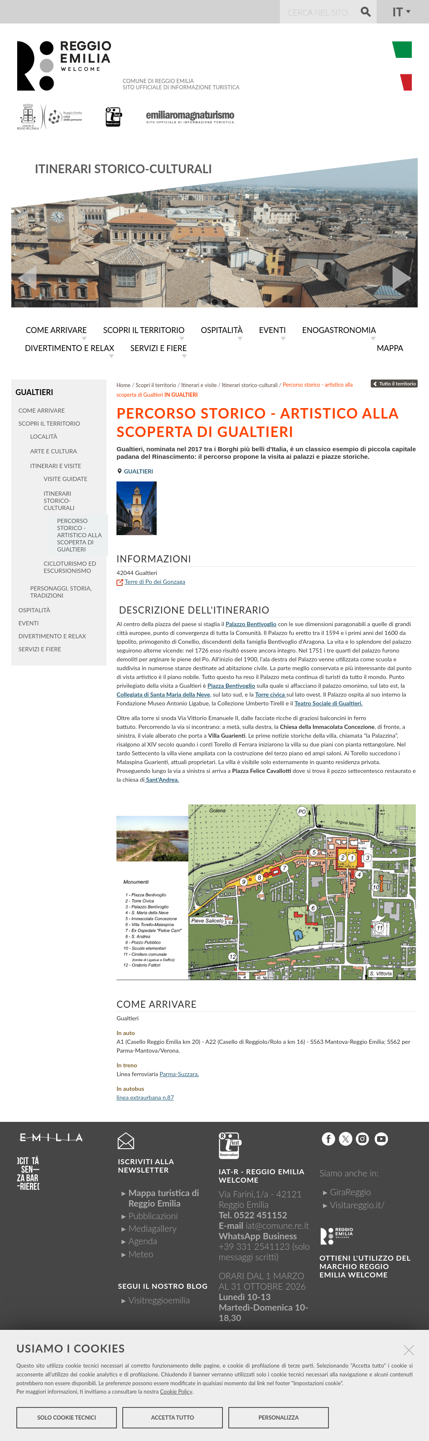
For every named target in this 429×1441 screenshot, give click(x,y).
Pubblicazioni (153, 1214)
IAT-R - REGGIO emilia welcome (261, 1174)
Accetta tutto (172, 1419)
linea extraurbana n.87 (145, 1095)
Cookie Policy (176, 1393)
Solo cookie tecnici (66, 1419)
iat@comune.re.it (277, 1223)
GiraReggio (350, 1190)
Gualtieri (34, 390)
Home (123, 383)
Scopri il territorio (156, 383)
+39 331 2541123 (254, 1244)
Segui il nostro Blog (162, 1284)
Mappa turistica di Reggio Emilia (163, 1196)
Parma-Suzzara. (179, 1072)
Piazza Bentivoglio (231, 683)
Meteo (140, 1252)
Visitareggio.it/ (357, 1203)
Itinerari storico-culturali (123, 168)
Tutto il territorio (394, 382)
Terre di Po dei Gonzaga (154, 579)
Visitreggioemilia (159, 1298)
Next (405, 278)
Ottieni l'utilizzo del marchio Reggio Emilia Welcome (365, 1264)
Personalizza (278, 1419)
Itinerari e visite (199, 383)
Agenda (142, 1239)
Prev (23, 278)
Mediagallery (152, 1226)
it (398, 12)
